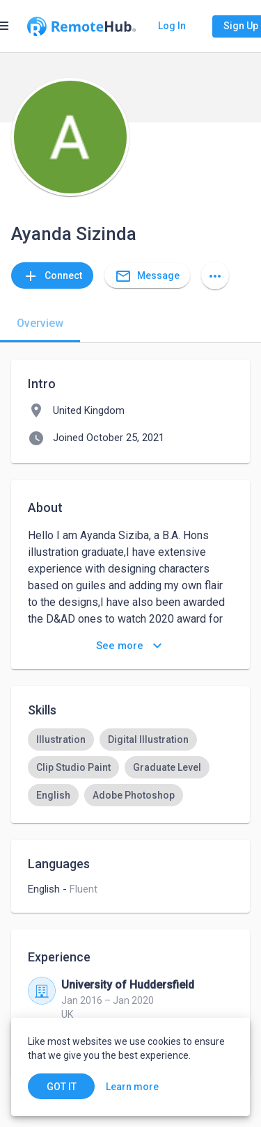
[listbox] (130, 767)
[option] (61, 739)
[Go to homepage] (81, 26)
